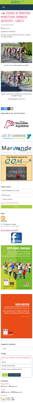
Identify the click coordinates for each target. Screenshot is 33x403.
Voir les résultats (14, 375)
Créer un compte (4, 202)
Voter (5, 375)
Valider (16, 207)
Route (8, 28)
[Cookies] (4, 399)
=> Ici (4, 348)
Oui (5, 362)
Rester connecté (7, 199)
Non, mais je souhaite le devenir (13, 369)
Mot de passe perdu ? (14, 202)
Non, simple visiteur (9, 365)
